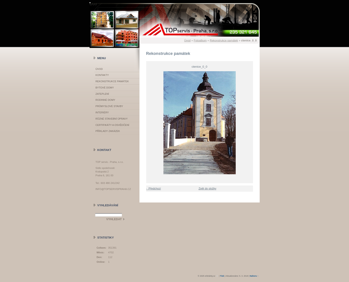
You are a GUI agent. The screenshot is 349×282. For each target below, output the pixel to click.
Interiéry (102, 112)
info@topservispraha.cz (113, 189)
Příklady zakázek (108, 131)
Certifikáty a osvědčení (112, 125)
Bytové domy (105, 87)
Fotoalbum (200, 40)
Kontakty (102, 75)
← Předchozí (153, 188)
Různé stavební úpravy (112, 118)
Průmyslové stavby (109, 106)
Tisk (222, 276)
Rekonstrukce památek (224, 40)
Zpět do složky (207, 188)
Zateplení (102, 94)
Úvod (187, 40)
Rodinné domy (105, 100)
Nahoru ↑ (254, 276)
